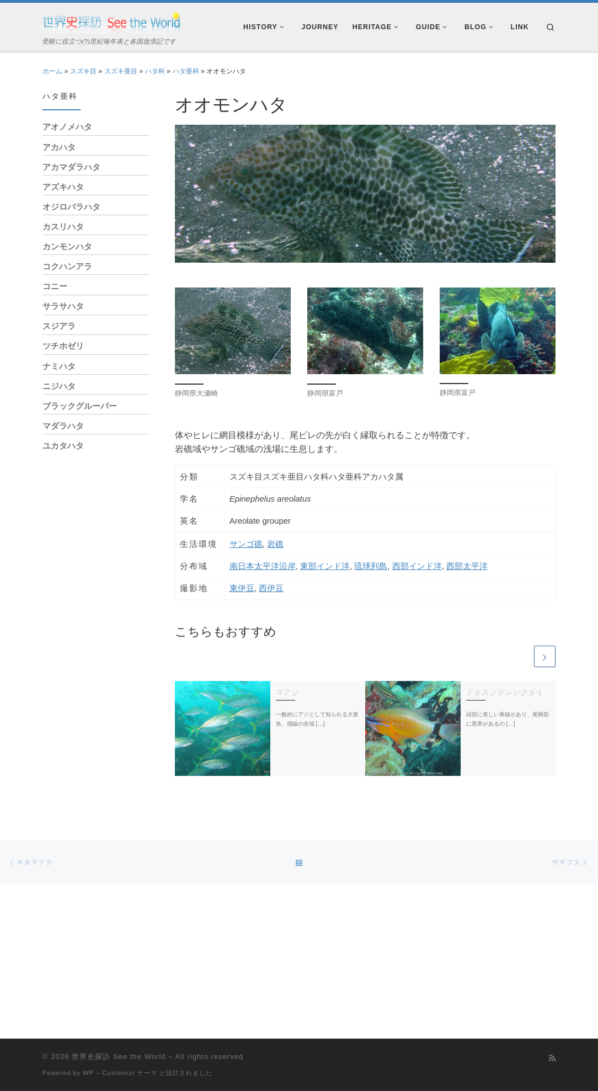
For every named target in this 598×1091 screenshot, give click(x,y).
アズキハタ (63, 186)
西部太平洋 (467, 566)
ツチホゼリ (63, 345)
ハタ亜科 (186, 71)
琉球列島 (370, 566)
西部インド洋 (417, 566)
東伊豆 (241, 588)
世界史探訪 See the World (118, 1056)
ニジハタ (59, 386)
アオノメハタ (67, 126)
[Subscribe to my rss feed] (552, 1058)
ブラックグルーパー (79, 406)
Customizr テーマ (129, 1072)
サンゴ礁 (246, 544)
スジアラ (59, 326)
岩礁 (275, 544)
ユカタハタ (63, 445)
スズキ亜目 (120, 71)
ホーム (52, 71)
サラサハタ (63, 306)
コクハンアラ (67, 266)
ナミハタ (59, 366)
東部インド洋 (325, 566)
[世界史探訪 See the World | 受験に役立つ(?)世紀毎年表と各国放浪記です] (111, 21)
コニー (54, 286)
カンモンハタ (67, 246)
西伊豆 (271, 588)
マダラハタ (63, 425)
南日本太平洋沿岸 (262, 566)
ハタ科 (155, 71)
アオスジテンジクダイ (504, 692)
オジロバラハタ (71, 206)
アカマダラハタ (71, 167)
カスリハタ (63, 226)
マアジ (287, 692)
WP (88, 1072)
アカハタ (59, 147)
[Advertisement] (96, 636)
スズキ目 (83, 71)
